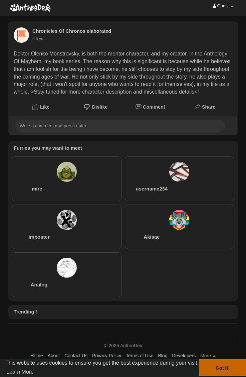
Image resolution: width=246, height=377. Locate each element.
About (53, 355)
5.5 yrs (38, 38)
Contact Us (75, 355)
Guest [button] (223, 5)
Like (40, 107)
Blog (162, 355)
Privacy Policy (106, 355)
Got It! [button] (223, 368)
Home (36, 355)
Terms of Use (139, 355)
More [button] (208, 355)
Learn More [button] (20, 372)
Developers (184, 355)
